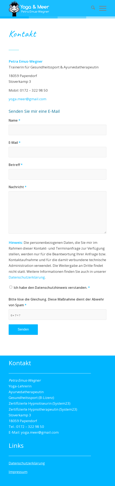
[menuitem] (91, 8)
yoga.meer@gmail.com (27, 99)
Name (14, 120)
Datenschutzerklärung (27, 277)
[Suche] (91, 8)
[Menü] (100, 8)
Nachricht (18, 187)
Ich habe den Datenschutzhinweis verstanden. (52, 287)
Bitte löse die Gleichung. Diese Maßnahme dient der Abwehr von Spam (56, 302)
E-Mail (15, 142)
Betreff (16, 164)
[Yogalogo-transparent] (48, 8)
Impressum (18, 471)
